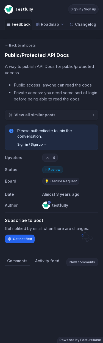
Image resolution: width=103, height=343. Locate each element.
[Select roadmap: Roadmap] (50, 24)
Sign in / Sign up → (32, 144)
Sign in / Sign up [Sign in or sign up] (83, 9)
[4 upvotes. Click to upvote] (50, 158)
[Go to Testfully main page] (18, 9)
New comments (82, 262)
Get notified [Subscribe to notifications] (19, 239)
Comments (17, 260)
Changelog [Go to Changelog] (82, 24)
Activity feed (47, 260)
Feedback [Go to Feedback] (18, 24)
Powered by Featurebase (80, 340)
